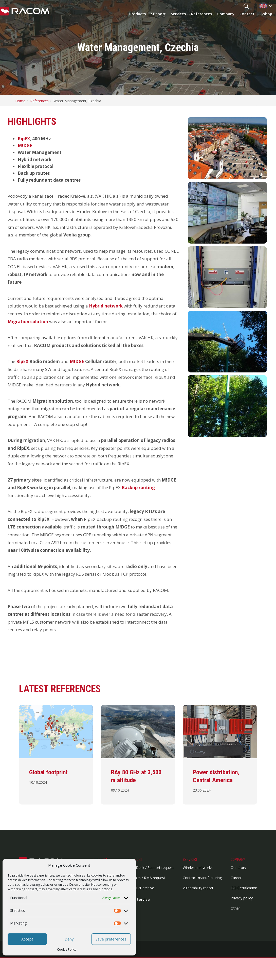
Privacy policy (242, 898)
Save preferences (111, 939)
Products (137, 13)
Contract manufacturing (202, 877)
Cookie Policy (66, 949)
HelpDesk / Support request (151, 867)
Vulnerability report (198, 887)
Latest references (60, 688)
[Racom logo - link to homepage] (24, 11)
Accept (27, 939)
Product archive (141, 887)
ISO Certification (244, 887)
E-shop (266, 13)
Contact (247, 13)
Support (158, 13)
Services (178, 13)
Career (236, 877)
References (201, 13)
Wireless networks (198, 867)
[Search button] (246, 6)
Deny (69, 939)
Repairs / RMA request (146, 877)
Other (235, 908)
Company (225, 13)
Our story (238, 867)
